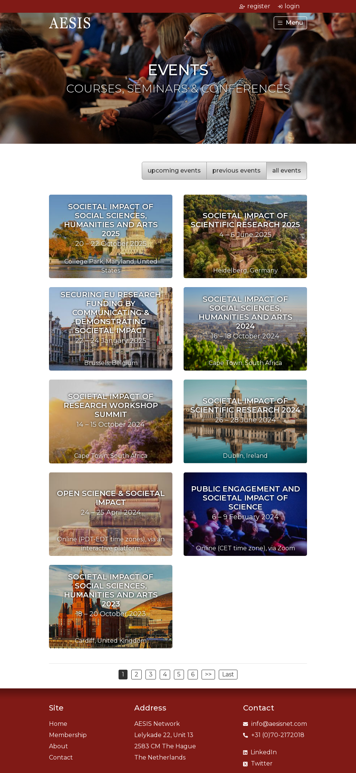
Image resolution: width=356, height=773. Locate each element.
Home (58, 723)
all (286, 170)
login (289, 6)
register (254, 6)
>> (208, 674)
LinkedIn (260, 752)
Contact (61, 757)
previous (236, 170)
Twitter (258, 763)
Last (228, 674)
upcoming (174, 170)
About (58, 746)
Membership (68, 735)
